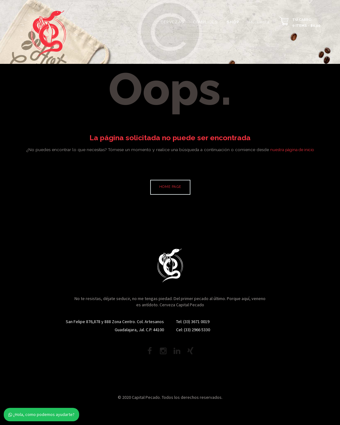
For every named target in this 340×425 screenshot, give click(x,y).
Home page (170, 187)
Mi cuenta (259, 22)
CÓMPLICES (205, 22)
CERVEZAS (172, 22)
